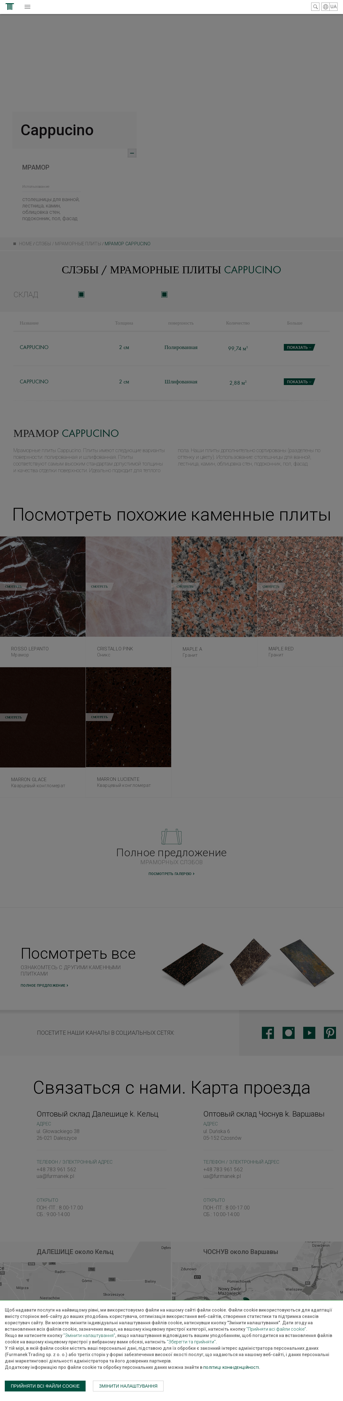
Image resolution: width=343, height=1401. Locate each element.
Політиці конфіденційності (231, 1368)
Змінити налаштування (128, 1386)
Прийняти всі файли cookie (45, 1386)
